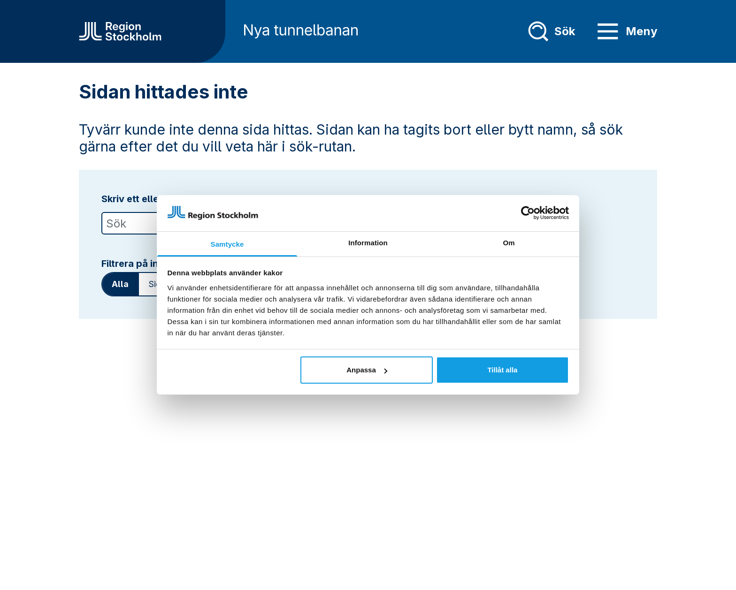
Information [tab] (368, 243)
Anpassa (366, 370)
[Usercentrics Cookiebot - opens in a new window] (528, 213)
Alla (120, 284)
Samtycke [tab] (227, 244)
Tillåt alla (502, 370)
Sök (551, 31)
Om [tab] (508, 243)
